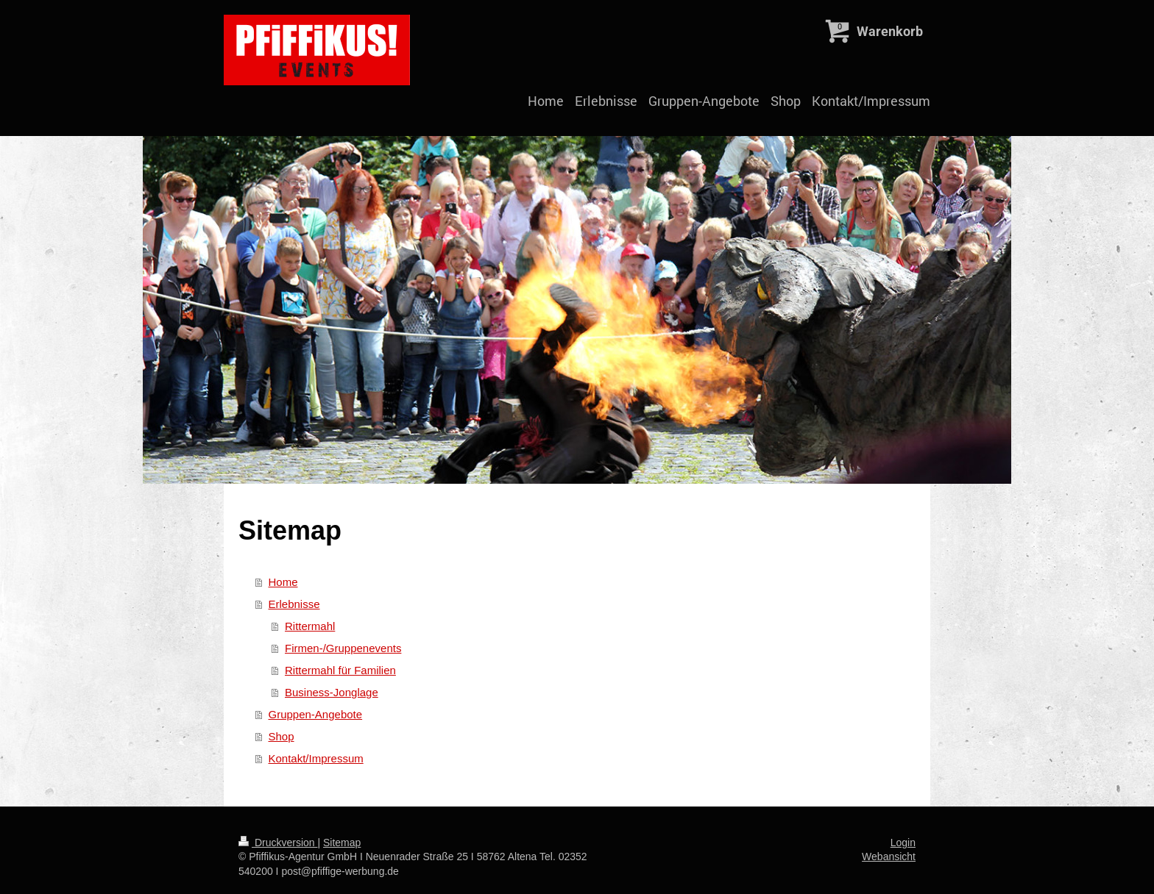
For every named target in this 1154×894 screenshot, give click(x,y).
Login (903, 842)
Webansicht (889, 856)
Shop (281, 736)
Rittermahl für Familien (340, 670)
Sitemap (342, 842)
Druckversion (277, 842)
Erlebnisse (294, 604)
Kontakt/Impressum (316, 758)
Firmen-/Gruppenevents (343, 648)
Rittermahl (310, 626)
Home (283, 582)
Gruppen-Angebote (316, 714)
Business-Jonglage (331, 692)
